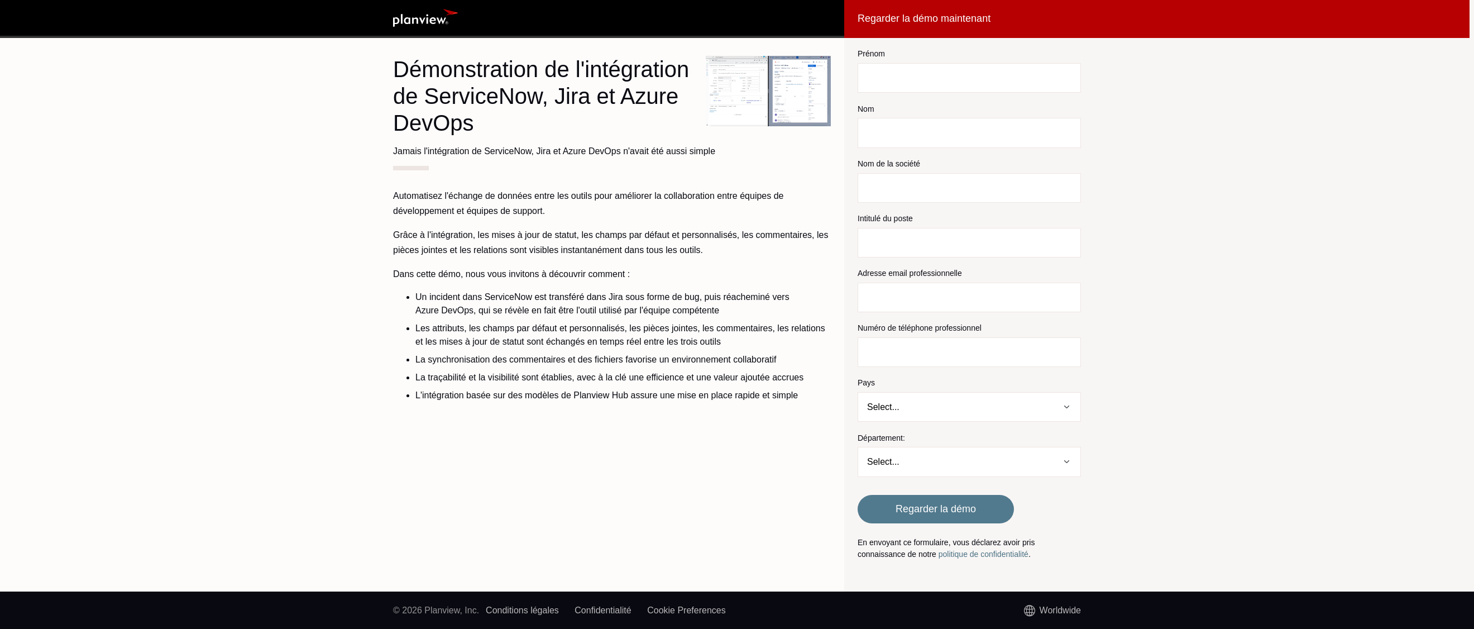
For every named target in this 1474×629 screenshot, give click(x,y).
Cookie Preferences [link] (686, 610)
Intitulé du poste (885, 218)
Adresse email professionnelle (910, 273)
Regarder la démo (936, 508)
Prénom (871, 53)
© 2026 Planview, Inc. (436, 610)
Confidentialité (603, 610)
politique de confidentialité (983, 554)
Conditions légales (522, 610)
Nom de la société (889, 163)
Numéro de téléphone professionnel (920, 327)
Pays (866, 382)
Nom (866, 108)
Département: (881, 437)
